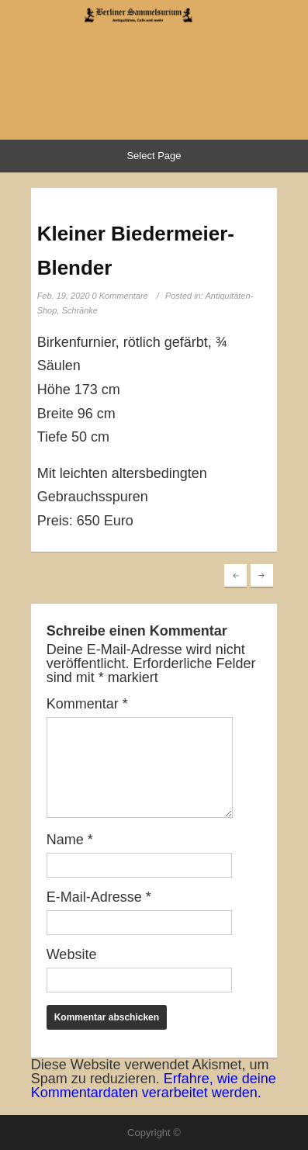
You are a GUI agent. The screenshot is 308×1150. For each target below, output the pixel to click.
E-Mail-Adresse (99, 897)
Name (70, 840)
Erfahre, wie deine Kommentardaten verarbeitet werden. (153, 1085)
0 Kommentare (120, 295)
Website (72, 954)
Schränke (79, 310)
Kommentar (87, 704)
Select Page (153, 155)
